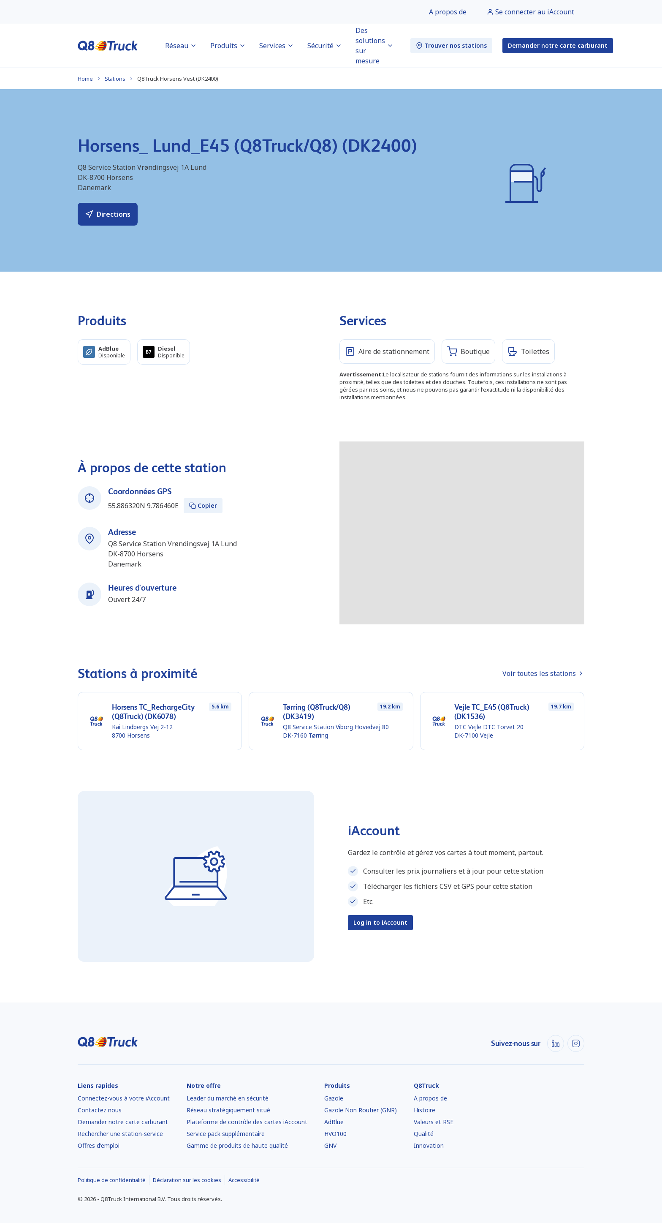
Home (85, 78)
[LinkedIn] (555, 1043)
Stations (115, 78)
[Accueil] (108, 46)
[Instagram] (575, 1043)
